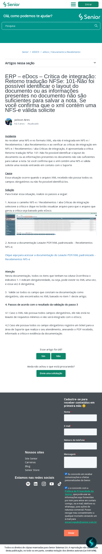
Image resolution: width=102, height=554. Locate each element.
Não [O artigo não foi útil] (58, 356)
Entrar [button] (88, 4)
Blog (27, 466)
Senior (25, 51)
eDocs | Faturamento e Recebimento (61, 51)
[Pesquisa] (51, 26)
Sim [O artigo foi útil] (43, 356)
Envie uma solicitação (51, 373)
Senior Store (32, 470)
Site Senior (31, 458)
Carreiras (30, 462)
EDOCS (35, 51)
